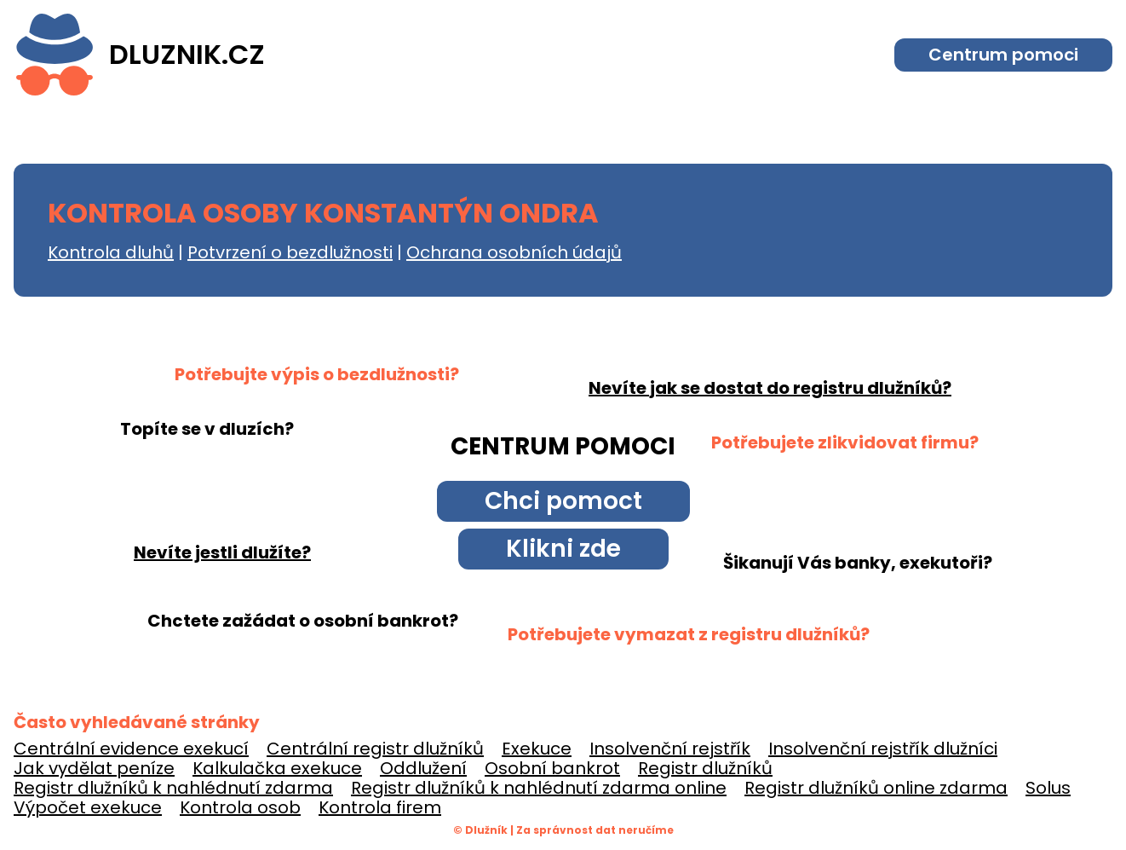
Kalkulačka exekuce (277, 768)
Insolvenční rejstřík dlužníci (882, 748)
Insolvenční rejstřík (669, 748)
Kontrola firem (380, 807)
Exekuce (537, 748)
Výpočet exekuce (88, 807)
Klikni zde (563, 548)
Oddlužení (423, 768)
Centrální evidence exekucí (131, 748)
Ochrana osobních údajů (514, 252)
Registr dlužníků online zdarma (876, 788)
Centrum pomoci (1003, 54)
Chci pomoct (563, 501)
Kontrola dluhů (111, 252)
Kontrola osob (240, 807)
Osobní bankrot (552, 768)
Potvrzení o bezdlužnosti (290, 252)
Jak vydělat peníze (94, 768)
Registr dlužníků (705, 768)
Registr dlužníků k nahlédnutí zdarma (173, 788)
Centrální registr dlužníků (375, 748)
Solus (1048, 788)
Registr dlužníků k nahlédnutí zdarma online (539, 788)
